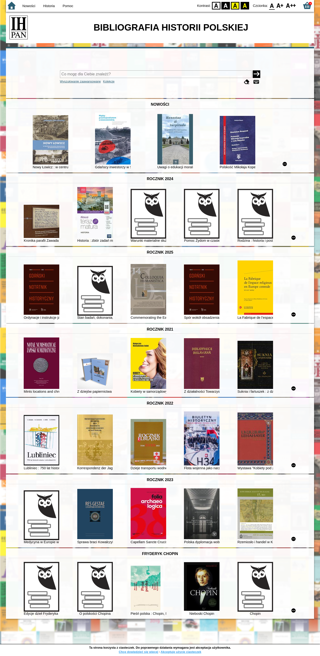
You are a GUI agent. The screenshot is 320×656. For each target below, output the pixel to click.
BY (244, 5)
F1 (280, 5)
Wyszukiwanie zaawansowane (80, 81)
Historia (49, 6)
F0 (272, 5)
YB (235, 5)
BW (226, 5)
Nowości (29, 6)
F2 (291, 5)
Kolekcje (108, 81)
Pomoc (68, 6)
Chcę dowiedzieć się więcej (138, 652)
